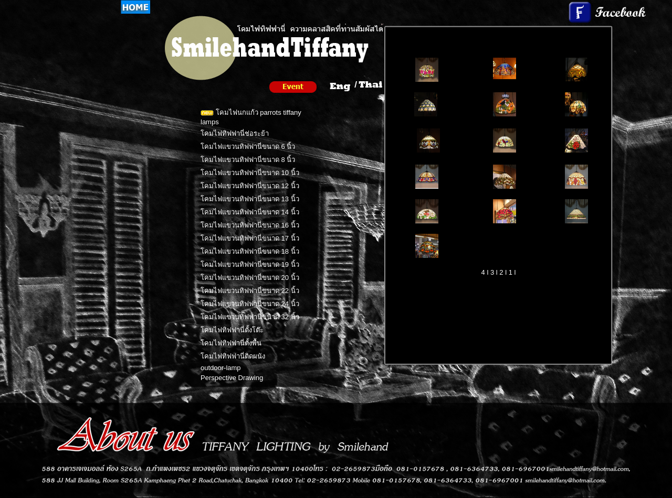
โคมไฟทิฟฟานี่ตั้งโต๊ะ (232, 330)
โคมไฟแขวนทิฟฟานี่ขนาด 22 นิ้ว (250, 291)
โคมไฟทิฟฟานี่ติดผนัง (233, 356)
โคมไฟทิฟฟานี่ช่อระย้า (235, 133)
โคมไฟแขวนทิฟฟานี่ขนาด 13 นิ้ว (250, 199)
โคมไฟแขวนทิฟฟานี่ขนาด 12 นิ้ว (250, 186)
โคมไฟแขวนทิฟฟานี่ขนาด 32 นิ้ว (250, 317)
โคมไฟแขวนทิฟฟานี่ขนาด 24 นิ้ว (250, 304)
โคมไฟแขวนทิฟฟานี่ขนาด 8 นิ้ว (248, 160)
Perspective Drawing (232, 378)
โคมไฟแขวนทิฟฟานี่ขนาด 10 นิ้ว (250, 173)
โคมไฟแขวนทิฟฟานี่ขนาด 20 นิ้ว (250, 278)
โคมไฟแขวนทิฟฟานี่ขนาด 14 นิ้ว (250, 212)
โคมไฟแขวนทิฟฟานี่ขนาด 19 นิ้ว (250, 264)
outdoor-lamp (221, 368)
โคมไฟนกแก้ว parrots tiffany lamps (251, 117)
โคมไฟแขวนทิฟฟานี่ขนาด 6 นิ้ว (248, 146)
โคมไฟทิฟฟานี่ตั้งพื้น (231, 343)
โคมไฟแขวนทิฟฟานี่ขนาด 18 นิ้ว (250, 251)
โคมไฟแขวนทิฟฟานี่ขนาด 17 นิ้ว (250, 238)
